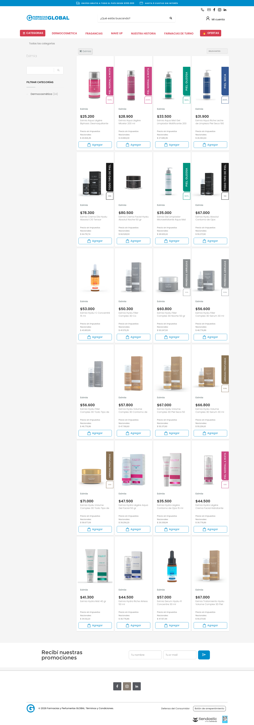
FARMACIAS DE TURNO (178, 33)
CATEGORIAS (33, 33)
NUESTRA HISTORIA (143, 33)
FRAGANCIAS (94, 33)
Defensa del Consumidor (175, 708)
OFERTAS (211, 33)
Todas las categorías (42, 43)
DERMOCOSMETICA (64, 33)
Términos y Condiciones (99, 708)
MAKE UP (117, 33)
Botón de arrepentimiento (209, 708)
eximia (85, 51)
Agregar (95, 144)
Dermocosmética (44, 94)
